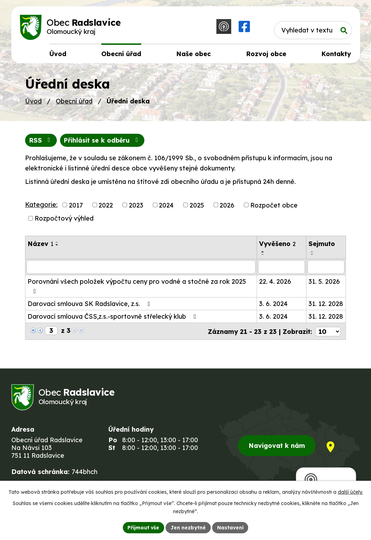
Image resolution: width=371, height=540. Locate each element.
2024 (166, 206)
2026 (227, 206)
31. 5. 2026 (324, 282)
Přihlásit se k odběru (103, 142)
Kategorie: (41, 206)
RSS (41, 142)
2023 (136, 206)
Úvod (33, 102)
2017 (76, 206)
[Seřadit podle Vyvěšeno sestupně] (263, 255)
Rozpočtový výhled (64, 220)
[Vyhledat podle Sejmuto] (325, 268)
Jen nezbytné (188, 527)
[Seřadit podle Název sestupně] (57, 246)
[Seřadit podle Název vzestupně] (57, 243)
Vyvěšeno (277, 245)
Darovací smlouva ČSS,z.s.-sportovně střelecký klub (113, 317)
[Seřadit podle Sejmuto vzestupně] (312, 253)
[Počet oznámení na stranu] (328, 332)
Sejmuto (322, 245)
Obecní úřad (74, 102)
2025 (197, 206)
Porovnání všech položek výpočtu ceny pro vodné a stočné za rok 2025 (137, 286)
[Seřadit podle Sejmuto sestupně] (312, 255)
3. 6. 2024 (273, 305)
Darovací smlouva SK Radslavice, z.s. (90, 305)
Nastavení (230, 527)
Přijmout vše (143, 527)
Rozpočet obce (274, 206)
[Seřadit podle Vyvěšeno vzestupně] (263, 253)
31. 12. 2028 (326, 305)
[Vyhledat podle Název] (141, 268)
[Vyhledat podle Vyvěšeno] (281, 268)
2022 (105, 206)
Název (40, 245)
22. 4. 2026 (275, 282)
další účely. (350, 492)
